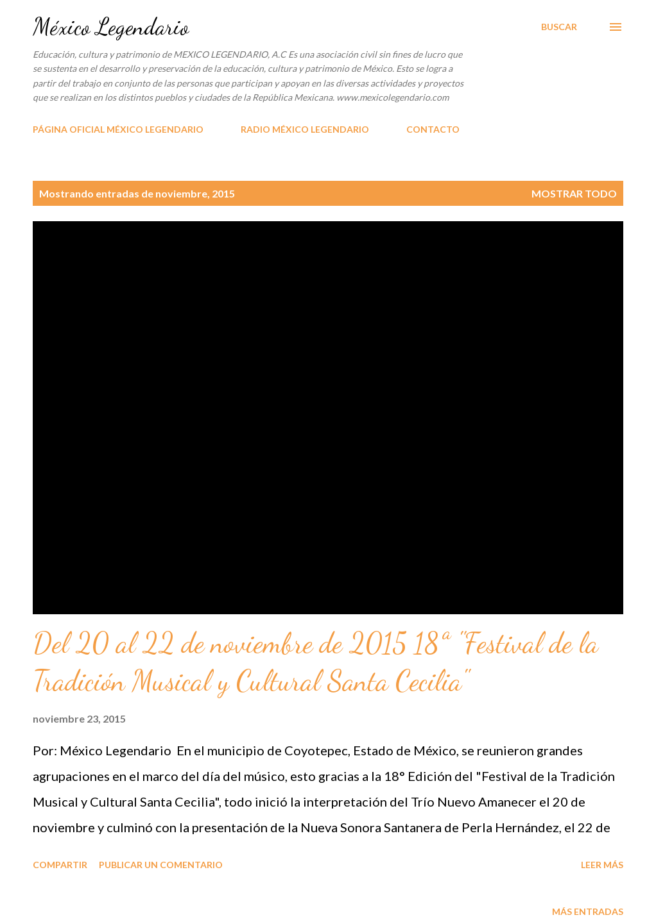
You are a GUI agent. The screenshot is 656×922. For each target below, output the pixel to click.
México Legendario (111, 26)
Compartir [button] (60, 864)
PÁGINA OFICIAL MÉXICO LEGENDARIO (118, 129)
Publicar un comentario (161, 864)
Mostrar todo (574, 193)
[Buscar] (559, 26)
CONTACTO (433, 129)
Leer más (602, 864)
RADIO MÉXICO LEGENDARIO (305, 129)
